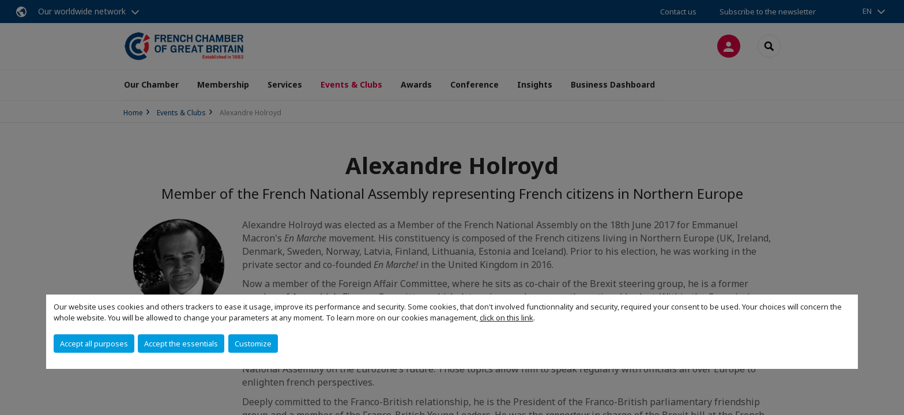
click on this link (506, 317)
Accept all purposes (94, 343)
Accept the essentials (181, 343)
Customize (253, 343)
